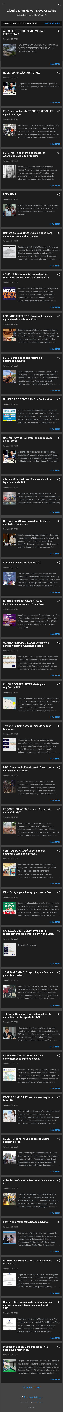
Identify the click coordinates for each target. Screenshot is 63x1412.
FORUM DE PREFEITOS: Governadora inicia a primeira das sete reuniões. (28, 318)
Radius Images (38, 1402)
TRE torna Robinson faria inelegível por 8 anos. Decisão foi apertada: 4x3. (27, 1016)
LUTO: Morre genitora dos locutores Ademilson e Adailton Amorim (24, 154)
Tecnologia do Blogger (31, 1397)
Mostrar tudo (52, 23)
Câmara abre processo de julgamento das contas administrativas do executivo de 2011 (27, 1305)
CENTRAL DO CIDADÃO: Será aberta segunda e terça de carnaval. (24, 852)
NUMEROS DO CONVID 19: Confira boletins (27, 399)
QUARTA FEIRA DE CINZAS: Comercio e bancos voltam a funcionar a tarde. (26, 644)
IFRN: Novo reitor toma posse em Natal (25, 1221)
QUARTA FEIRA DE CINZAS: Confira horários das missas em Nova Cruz (23, 603)
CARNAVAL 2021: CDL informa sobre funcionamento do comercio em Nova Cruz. (28, 932)
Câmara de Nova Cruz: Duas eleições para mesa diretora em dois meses (27, 234)
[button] (58, 32)
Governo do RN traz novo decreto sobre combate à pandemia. (26, 523)
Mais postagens (31, 1388)
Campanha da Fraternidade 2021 (22, 562)
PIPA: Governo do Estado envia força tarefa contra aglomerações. (28, 769)
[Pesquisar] (59, 5)
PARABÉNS (9, 194)
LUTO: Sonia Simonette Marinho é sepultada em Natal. (22, 359)
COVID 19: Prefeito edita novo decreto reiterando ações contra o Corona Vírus (26, 276)
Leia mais (55, 64)
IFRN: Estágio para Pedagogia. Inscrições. (27, 892)
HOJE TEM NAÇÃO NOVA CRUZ (21, 72)
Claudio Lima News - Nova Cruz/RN (31, 10)
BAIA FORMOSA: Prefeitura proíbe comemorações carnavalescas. (23, 1057)
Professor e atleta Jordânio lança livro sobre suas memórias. (25, 1348)
